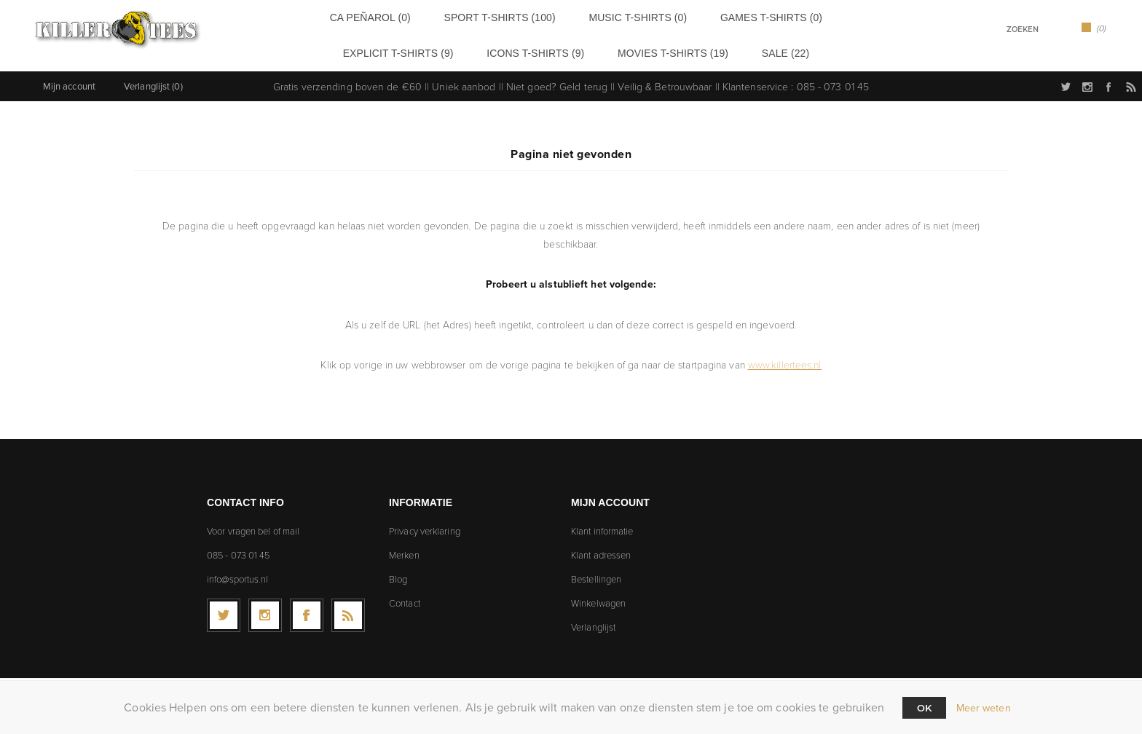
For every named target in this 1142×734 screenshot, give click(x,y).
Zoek (1053, 28)
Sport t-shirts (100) (449, 16)
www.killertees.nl (785, 359)
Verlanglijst (593, 621)
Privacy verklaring (424, 525)
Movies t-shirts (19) (593, 49)
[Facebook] (306, 609)
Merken (404, 549)
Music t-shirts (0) (561, 16)
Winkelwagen (598, 597)
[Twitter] (223, 609)
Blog (398, 573)
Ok (924, 708)
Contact (404, 597)
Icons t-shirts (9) (481, 49)
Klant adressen (601, 549)
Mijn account (69, 80)
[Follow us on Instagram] (265, 609)
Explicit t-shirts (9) (785, 16)
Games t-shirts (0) (671, 16)
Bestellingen (596, 573)
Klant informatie (602, 525)
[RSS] (348, 609)
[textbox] (1004, 29)
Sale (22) (683, 49)
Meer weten (983, 708)
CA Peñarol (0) (343, 16)
